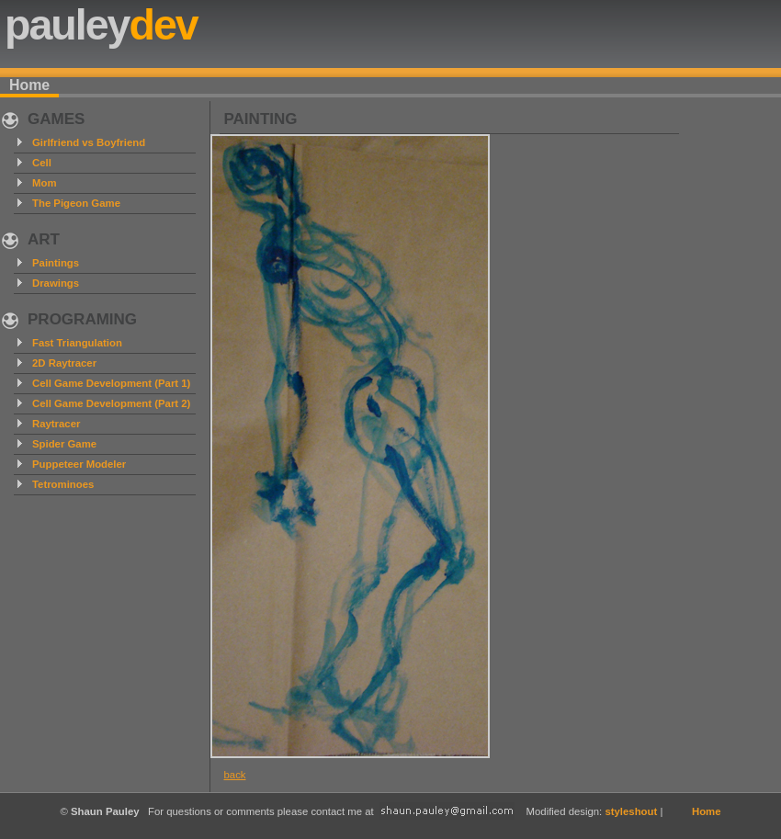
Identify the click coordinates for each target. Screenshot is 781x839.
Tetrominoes (63, 484)
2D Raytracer (64, 362)
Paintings (55, 262)
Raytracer (56, 423)
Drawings (55, 283)
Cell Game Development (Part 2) (111, 403)
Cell (41, 162)
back (235, 774)
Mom (44, 182)
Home (29, 85)
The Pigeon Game (76, 203)
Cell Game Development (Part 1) (111, 383)
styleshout (631, 811)
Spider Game (64, 443)
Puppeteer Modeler (79, 464)
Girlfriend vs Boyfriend (88, 142)
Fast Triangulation (77, 342)
